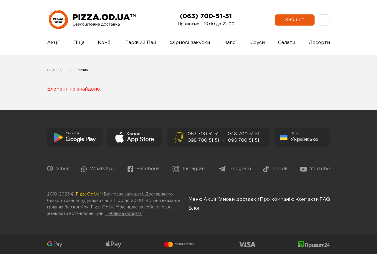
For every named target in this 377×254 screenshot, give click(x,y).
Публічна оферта (123, 213)
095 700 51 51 (243, 140)
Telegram (235, 169)
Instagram (189, 169)
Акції (53, 43)
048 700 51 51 (243, 134)
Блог (194, 208)
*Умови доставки (238, 199)
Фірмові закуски (190, 43)
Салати (286, 43)
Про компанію (277, 199)
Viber (58, 169)
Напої (230, 43)
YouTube (315, 169)
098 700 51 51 (203, 140)
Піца (79, 43)
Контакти (307, 199)
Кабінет (294, 20)
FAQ (325, 199)
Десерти (319, 43)
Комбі (105, 43)
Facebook (144, 169)
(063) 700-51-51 (206, 16)
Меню (195, 199)
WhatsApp (98, 169)
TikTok (275, 169)
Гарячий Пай (140, 43)
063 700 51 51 (203, 134)
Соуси (257, 43)
